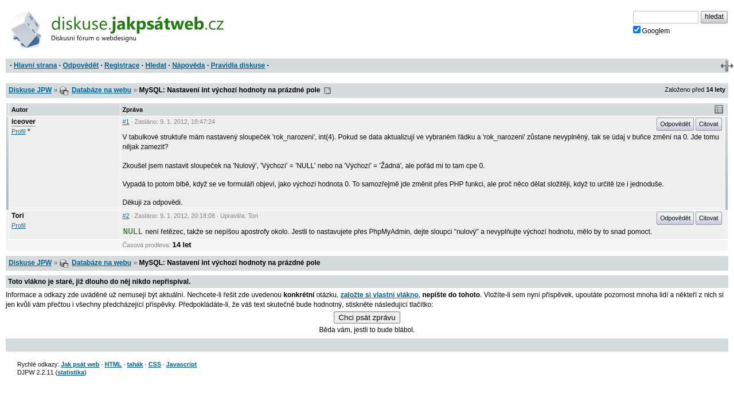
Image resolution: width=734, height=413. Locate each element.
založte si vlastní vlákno (380, 295)
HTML (113, 364)
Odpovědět (81, 65)
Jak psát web (80, 364)
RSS (327, 90)
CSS (155, 364)
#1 (126, 121)
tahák (135, 364)
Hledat (155, 65)
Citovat (709, 123)
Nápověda (188, 65)
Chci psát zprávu (366, 317)
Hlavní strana (35, 65)
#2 (126, 215)
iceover (23, 122)
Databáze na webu (101, 90)
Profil (18, 131)
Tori (17, 216)
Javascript (181, 364)
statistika (70, 372)
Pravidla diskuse (238, 65)
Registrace (121, 65)
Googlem (651, 30)
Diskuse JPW (30, 90)
